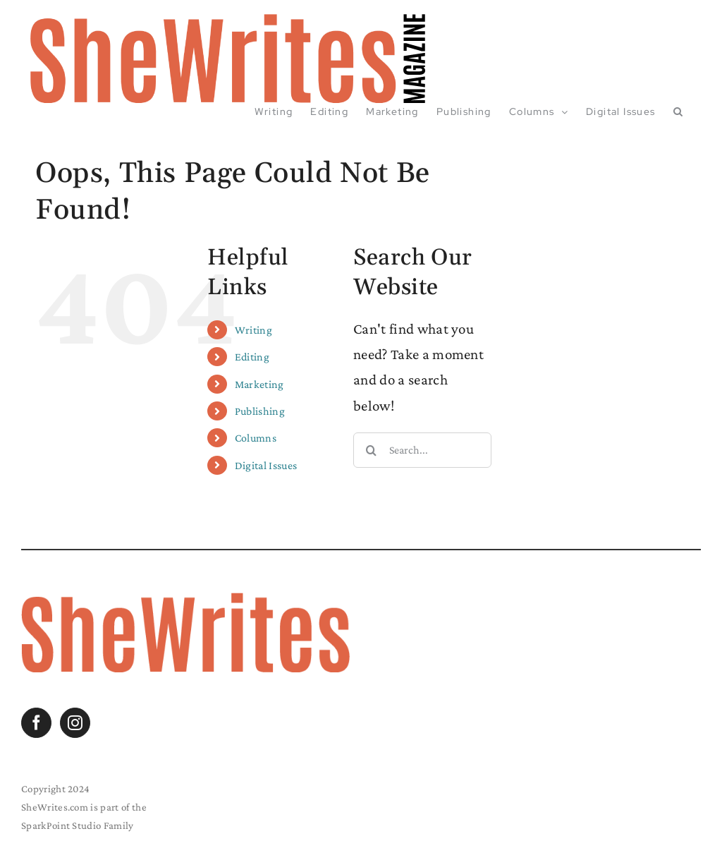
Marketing (259, 384)
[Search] (370, 450)
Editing (252, 357)
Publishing (260, 411)
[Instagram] (75, 723)
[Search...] (422, 450)
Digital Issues (266, 465)
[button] (678, 111)
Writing (253, 330)
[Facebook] (36, 723)
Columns (255, 438)
